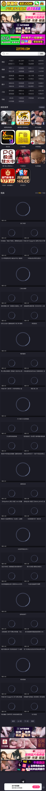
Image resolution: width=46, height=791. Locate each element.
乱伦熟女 (31, 79)
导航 (3, 99)
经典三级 (21, 79)
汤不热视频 (41, 98)
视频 (3, 69)
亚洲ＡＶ (11, 68)
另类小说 (21, 94)
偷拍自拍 (21, 75)
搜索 (41, 54)
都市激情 (11, 90)
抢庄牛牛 (41, 64)
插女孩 (11, 98)
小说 (3, 92)
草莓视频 (31, 98)
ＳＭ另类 (41, 71)
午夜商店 (21, 98)
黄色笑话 (31, 94)
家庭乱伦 (21, 90)
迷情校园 (11, 94)
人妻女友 (31, 90)
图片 (3, 84)
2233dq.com (23, 49)
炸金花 (21, 64)
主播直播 (31, 71)
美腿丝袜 (11, 86)
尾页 (32, 721)
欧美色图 (31, 83)
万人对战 (31, 60)
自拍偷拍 (21, 68)
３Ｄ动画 (41, 68)
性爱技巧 (41, 94)
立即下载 (36, 787)
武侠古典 (41, 90)
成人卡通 (31, 75)
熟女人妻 (11, 71)
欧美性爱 (41, 75)
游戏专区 (41, 60)
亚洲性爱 (11, 75)
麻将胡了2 (11, 64)
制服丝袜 (11, 79)
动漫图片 (41, 83)
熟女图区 (31, 86)
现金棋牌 (31, 64)
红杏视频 (11, 101)
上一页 (20, 721)
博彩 (3, 62)
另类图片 (41, 86)
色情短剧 (21, 101)
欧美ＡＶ (31, 68)
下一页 (26, 721)
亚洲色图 (21, 83)
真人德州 (21, 60)
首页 (13, 721)
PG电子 (11, 60)
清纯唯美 (21, 86)
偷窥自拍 (11, 83)
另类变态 (41, 79)
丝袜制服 (21, 71)
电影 (3, 77)
